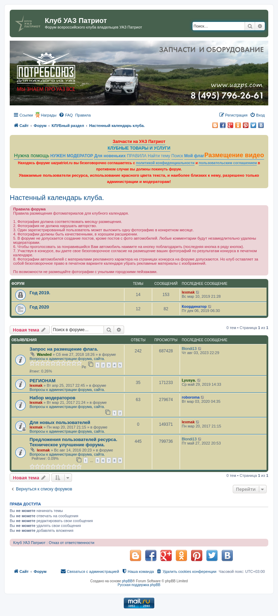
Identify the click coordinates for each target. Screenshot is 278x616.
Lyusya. (189, 380)
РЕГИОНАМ (43, 380)
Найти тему (159, 155)
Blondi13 (189, 348)
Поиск (177, 155)
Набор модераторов (52, 397)
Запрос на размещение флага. (64, 349)
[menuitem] (66, 115)
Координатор (194, 306)
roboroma (190, 397)
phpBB (127, 581)
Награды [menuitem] (49, 115)
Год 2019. (40, 292)
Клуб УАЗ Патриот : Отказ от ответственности (53, 543)
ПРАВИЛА (137, 155)
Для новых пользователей (60, 422)
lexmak (188, 292)
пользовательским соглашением (228, 163)
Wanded (44, 354)
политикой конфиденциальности (165, 163)
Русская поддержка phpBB (138, 585)
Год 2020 (39, 307)
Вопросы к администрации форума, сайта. (67, 359)
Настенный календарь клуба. (57, 197)
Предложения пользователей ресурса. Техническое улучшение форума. (73, 442)
